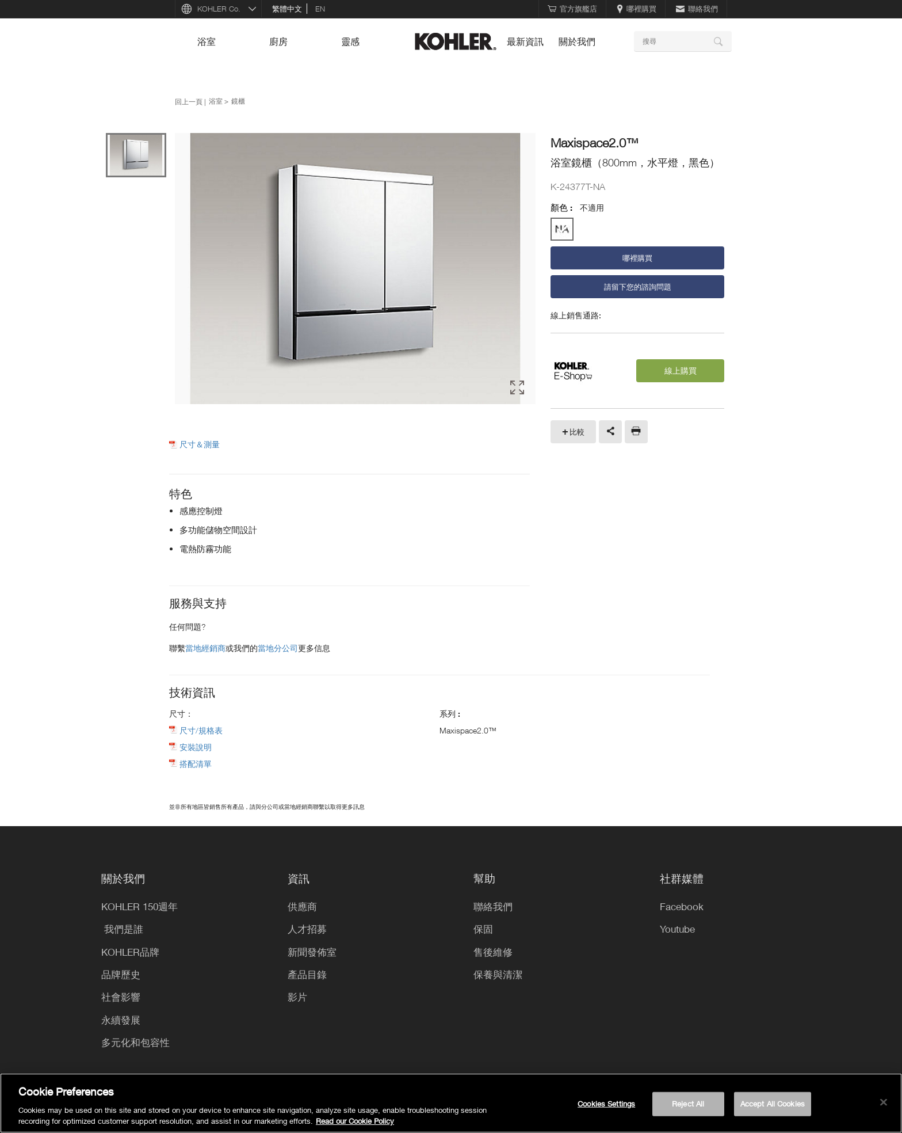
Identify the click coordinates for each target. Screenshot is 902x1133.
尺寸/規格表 (201, 730)
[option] (355, 269)
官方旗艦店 (572, 8)
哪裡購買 (636, 8)
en (320, 8)
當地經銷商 (205, 648)
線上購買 (680, 370)
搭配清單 (195, 764)
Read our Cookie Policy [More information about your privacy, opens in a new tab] (355, 1121)
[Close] (883, 1102)
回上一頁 (188, 101)
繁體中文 (287, 8)
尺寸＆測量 (199, 444)
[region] (451, 1103)
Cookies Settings (606, 1103)
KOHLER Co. (218, 8)
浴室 (206, 41)
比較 (577, 431)
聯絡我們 (697, 8)
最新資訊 (525, 41)
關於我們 (577, 41)
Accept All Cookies (772, 1103)
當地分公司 (278, 648)
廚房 (278, 41)
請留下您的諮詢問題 (637, 286)
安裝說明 (195, 747)
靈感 (350, 41)
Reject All (688, 1103)
